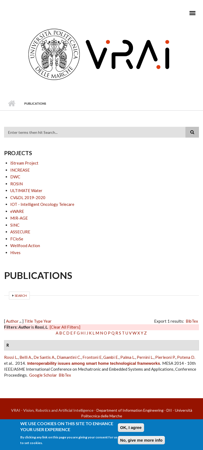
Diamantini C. (69, 357)
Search (21, 296)
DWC (15, 176)
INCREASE (20, 170)
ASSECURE (20, 231)
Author (12, 321)
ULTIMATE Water (26, 190)
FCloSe (16, 238)
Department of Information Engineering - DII (134, 410)
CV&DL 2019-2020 (27, 197)
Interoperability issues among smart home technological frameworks (93, 363)
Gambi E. (111, 357)
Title (28, 321)
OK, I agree (131, 428)
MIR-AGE (19, 218)
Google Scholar (43, 375)
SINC (14, 225)
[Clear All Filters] (65, 327)
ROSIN (16, 183)
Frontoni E (92, 357)
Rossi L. (11, 357)
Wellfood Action (25, 245)
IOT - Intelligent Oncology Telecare (42, 204)
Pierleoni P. (165, 357)
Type (38, 321)
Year (48, 321)
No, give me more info (141, 441)
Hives (15, 252)
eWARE (17, 211)
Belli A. (25, 357)
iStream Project (24, 163)
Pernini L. (145, 357)
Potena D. (186, 357)
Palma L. (127, 357)
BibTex (192, 321)
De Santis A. (44, 357)
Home (11, 103)
